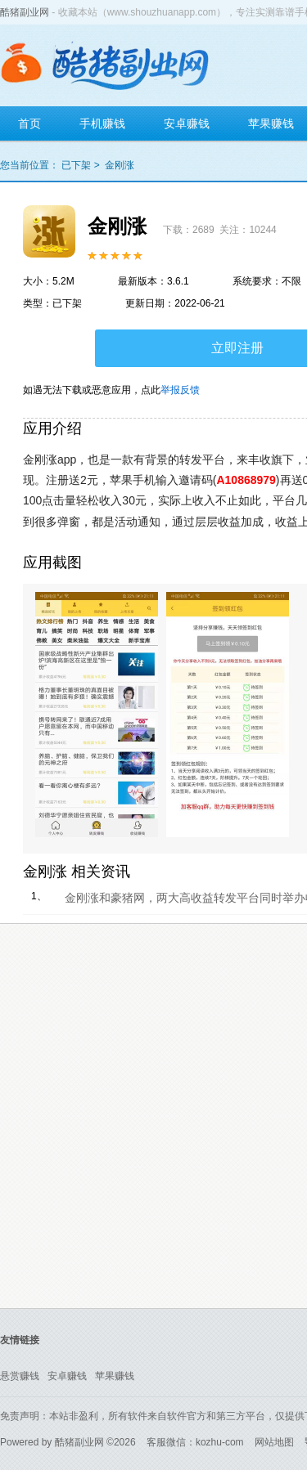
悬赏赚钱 (19, 1376)
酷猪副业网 (24, 12)
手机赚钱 (102, 123)
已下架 (76, 165)
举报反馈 (180, 390)
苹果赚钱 (114, 1376)
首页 (29, 123)
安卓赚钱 (187, 123)
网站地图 (274, 1442)
